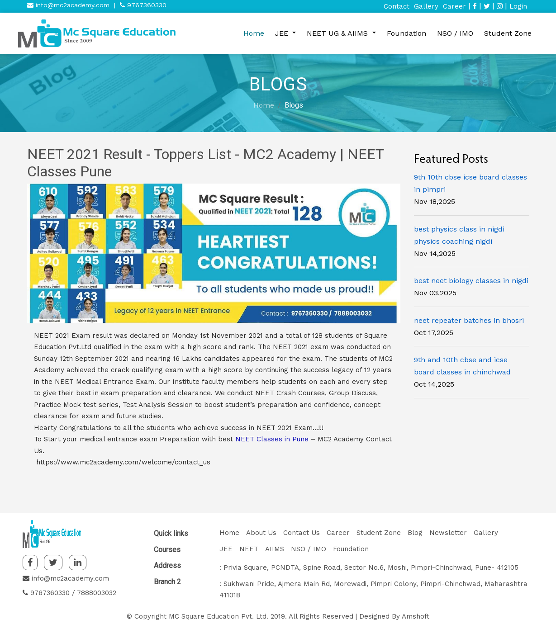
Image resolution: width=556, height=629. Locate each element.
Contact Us (301, 533)
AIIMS (274, 549)
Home (253, 33)
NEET (248, 549)
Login (518, 6)
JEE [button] (282, 33)
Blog (415, 533)
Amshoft (415, 616)
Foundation (406, 33)
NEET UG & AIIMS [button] (338, 33)
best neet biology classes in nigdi (471, 280)
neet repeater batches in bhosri (469, 320)
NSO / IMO (455, 33)
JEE (226, 549)
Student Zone (508, 33)
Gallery (426, 6)
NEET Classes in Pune (272, 439)
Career (454, 6)
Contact (396, 6)
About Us (261, 533)
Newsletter (448, 533)
